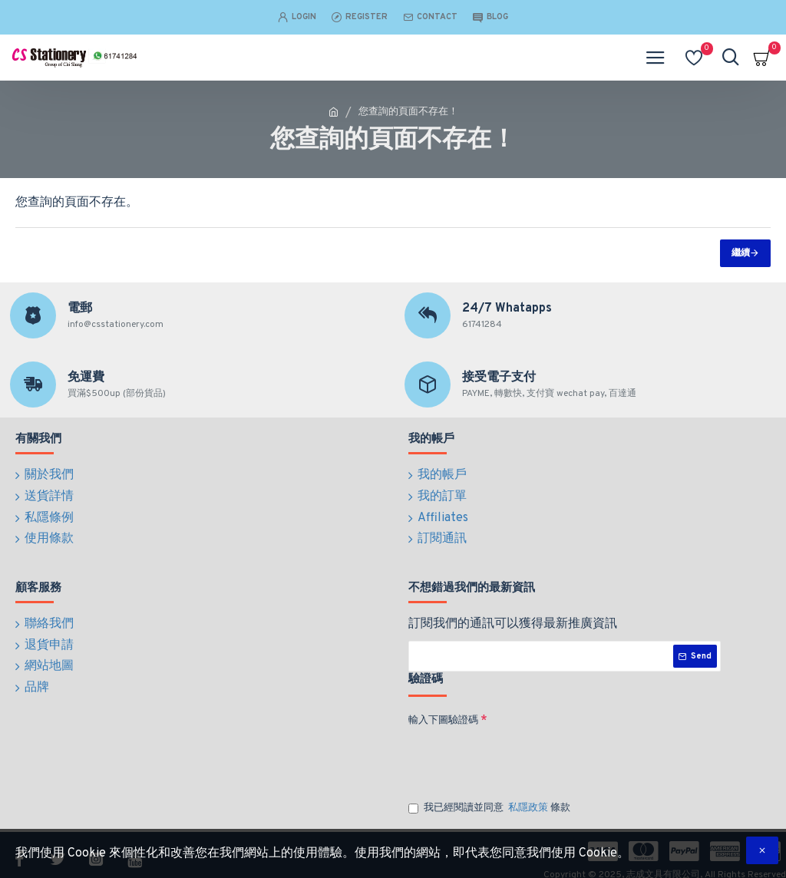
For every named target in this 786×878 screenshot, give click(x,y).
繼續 (741, 253)
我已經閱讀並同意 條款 (489, 797)
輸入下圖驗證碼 (443, 709)
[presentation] (515, 748)
